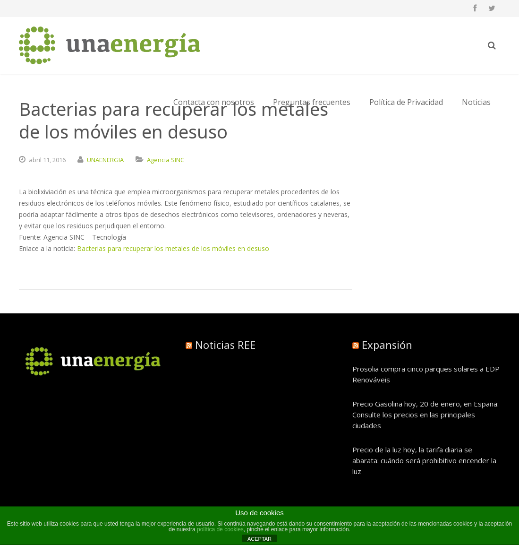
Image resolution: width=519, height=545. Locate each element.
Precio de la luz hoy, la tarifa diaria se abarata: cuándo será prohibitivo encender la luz (424, 460)
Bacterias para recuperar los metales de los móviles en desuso (173, 248)
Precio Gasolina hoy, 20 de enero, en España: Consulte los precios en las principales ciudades (425, 414)
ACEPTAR (259, 539)
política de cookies (220, 529)
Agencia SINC (165, 160)
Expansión (387, 344)
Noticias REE (225, 344)
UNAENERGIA (105, 160)
